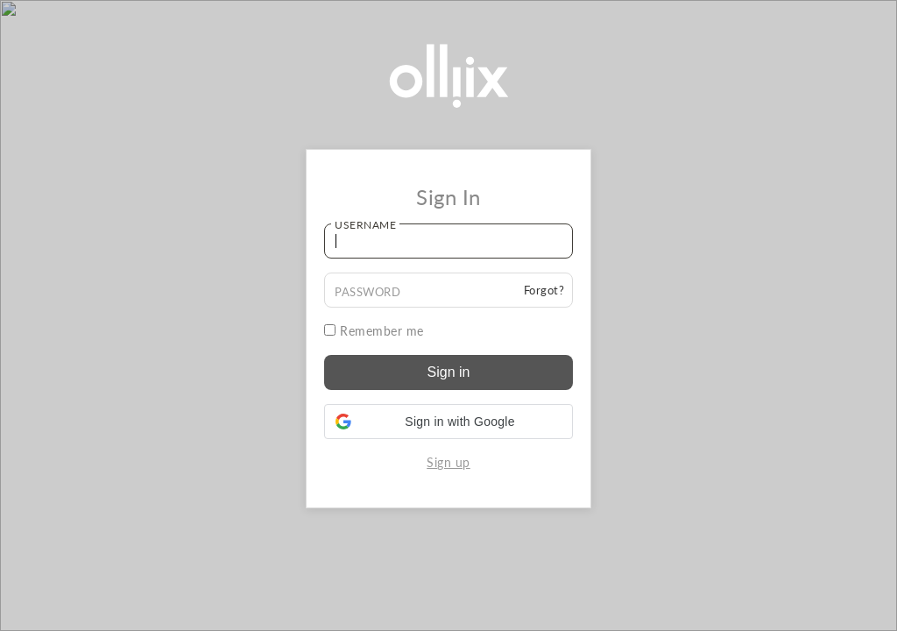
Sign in (448, 372)
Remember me (374, 330)
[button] (448, 421)
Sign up (448, 462)
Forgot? (544, 290)
